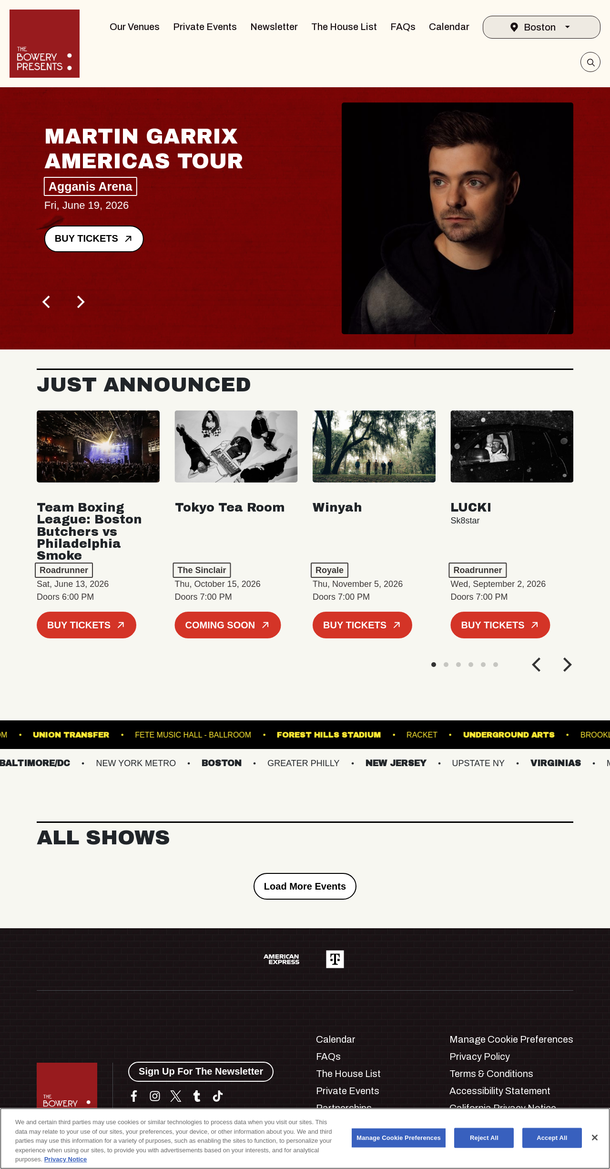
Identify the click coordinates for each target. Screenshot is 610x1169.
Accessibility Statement (499, 1091)
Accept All (552, 1137)
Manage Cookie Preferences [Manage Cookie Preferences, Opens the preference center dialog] (398, 1137)
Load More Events (305, 886)
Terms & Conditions (491, 1073)
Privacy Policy (479, 1056)
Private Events (205, 26)
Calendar (449, 26)
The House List (344, 26)
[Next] (79, 301)
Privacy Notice (65, 1159)
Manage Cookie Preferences (511, 1039)
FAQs (403, 26)
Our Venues (135, 26)
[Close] (594, 1137)
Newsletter (274, 26)
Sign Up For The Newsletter (201, 1071)
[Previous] (47, 301)
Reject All (484, 1137)
